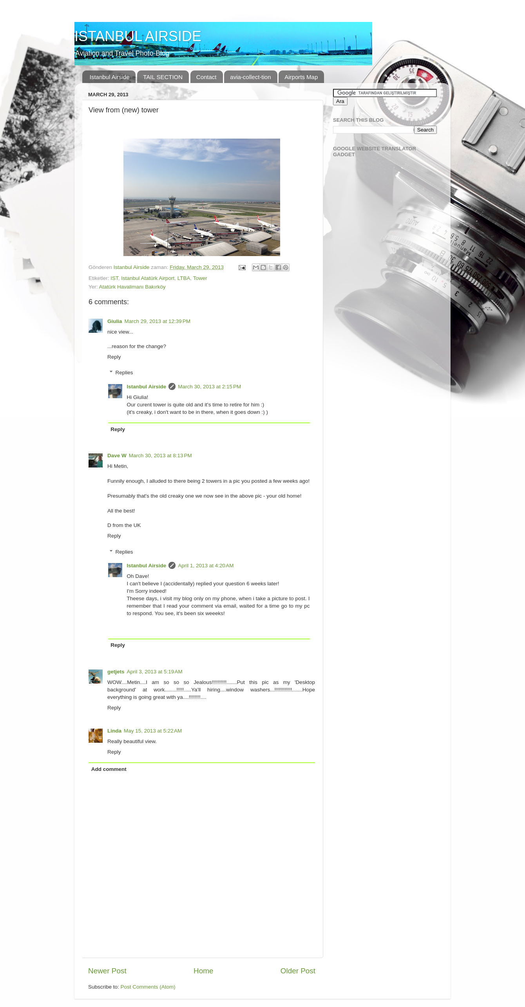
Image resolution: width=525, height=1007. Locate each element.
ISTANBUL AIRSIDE (137, 36)
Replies (124, 372)
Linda (114, 731)
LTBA (183, 278)
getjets (116, 672)
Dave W (117, 455)
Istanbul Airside (110, 77)
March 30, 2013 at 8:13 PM (160, 455)
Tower (200, 278)
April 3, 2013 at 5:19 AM (155, 672)
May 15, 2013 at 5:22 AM (153, 731)
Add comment (109, 769)
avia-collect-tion (250, 77)
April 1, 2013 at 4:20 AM (206, 565)
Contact (206, 77)
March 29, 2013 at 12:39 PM (157, 321)
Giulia (114, 321)
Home (203, 971)
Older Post (298, 971)
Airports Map (301, 77)
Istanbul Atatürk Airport (147, 278)
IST (114, 278)
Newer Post (107, 971)
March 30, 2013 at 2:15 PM (209, 387)
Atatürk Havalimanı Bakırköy (132, 287)
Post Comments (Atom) (148, 987)
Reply (114, 357)
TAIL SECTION (163, 77)
